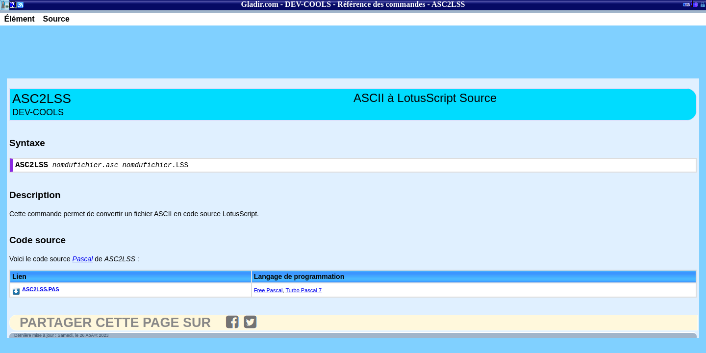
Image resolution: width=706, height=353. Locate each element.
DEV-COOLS (308, 4)
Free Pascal (268, 292)
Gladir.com (259, 4)
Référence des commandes (381, 4)
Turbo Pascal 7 (303, 292)
